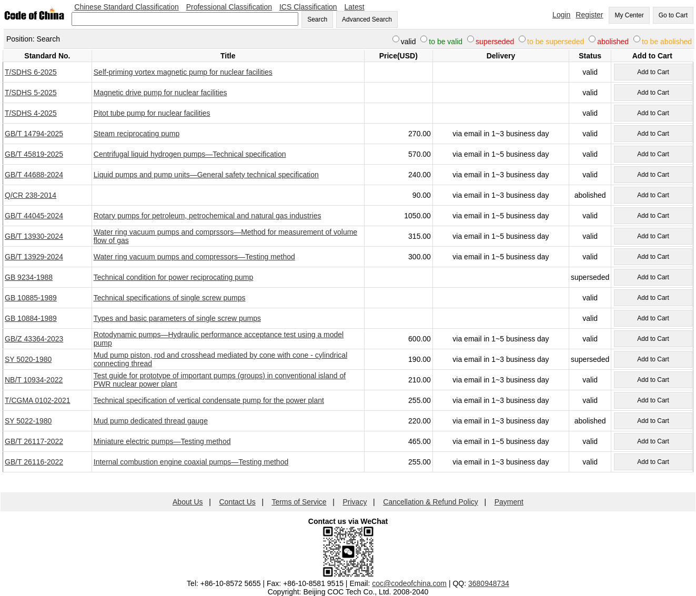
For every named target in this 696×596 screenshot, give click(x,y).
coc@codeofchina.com (409, 583)
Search (317, 19)
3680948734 (488, 583)
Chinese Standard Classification (126, 7)
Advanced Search (367, 19)
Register (589, 15)
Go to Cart (673, 15)
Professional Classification (229, 7)
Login (561, 15)
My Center (628, 15)
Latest (355, 7)
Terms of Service (298, 502)
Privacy (355, 502)
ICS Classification (308, 7)
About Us (188, 502)
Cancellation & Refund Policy (430, 502)
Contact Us (237, 502)
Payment (509, 502)
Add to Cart (653, 72)
